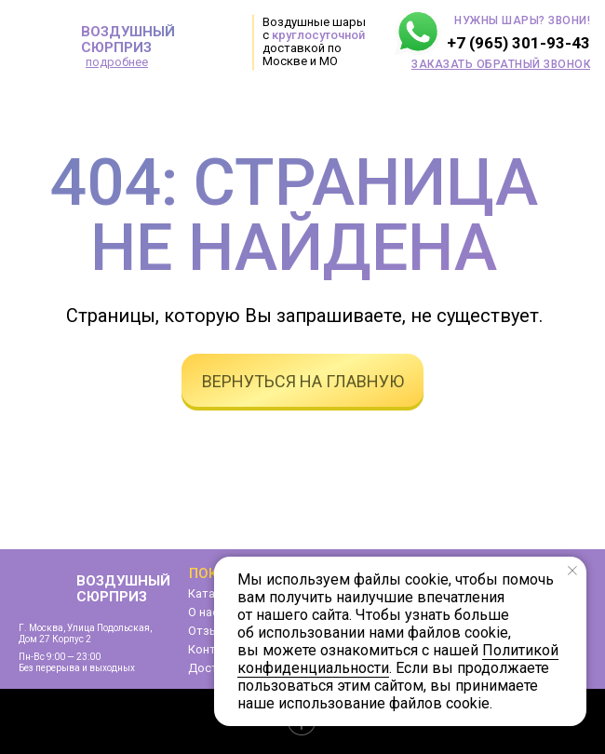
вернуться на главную (303, 381)
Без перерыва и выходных (77, 668)
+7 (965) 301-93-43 (518, 43)
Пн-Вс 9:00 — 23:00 (60, 657)
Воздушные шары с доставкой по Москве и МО (314, 41)
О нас (203, 612)
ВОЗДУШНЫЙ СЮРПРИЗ (128, 39)
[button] (500, 64)
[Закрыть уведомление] (572, 570)
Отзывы (211, 631)
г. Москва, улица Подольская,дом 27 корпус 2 (85, 633)
